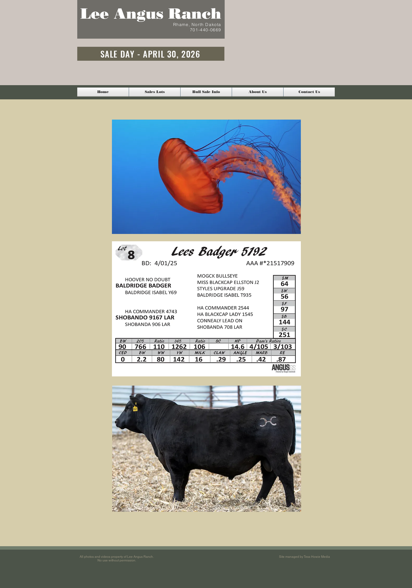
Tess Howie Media (317, 557)
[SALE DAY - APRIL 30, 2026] (150, 54)
